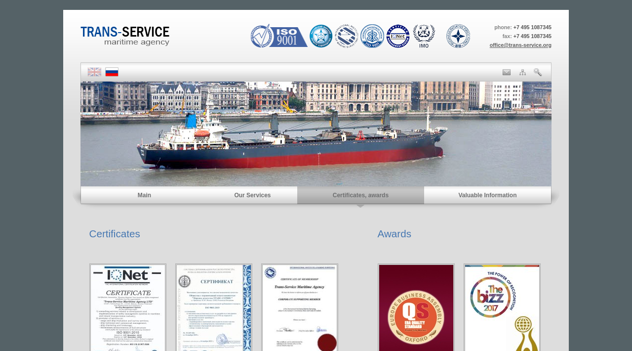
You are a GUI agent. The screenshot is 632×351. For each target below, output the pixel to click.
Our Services (252, 195)
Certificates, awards (361, 195)
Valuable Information (487, 195)
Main (144, 195)
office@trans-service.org (521, 45)
